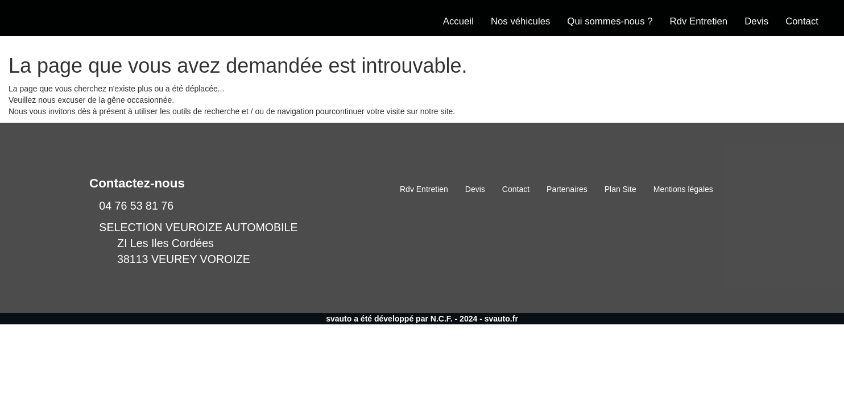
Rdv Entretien (699, 21)
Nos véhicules (520, 21)
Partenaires (567, 189)
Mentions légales (683, 189)
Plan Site (620, 189)
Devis (756, 21)
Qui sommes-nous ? (609, 21)
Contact (801, 21)
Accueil (458, 21)
